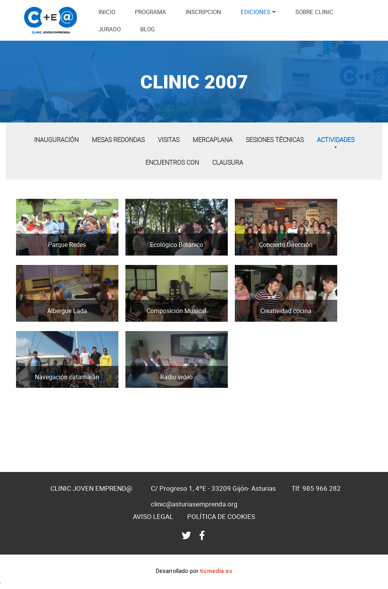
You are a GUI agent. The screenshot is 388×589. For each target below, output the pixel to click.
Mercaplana (212, 139)
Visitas (168, 139)
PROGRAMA (150, 12)
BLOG (147, 29)
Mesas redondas (118, 139)
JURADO (109, 29)
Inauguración (56, 139)
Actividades (335, 139)
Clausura (227, 162)
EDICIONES (255, 12)
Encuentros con (172, 162)
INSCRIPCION (203, 12)
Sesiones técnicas (275, 139)
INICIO (106, 12)
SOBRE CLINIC (314, 12)
